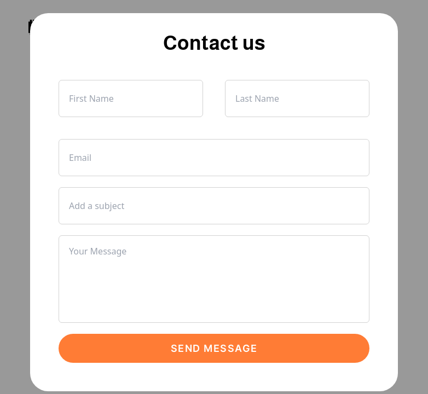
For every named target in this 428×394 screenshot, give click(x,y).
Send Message (214, 348)
